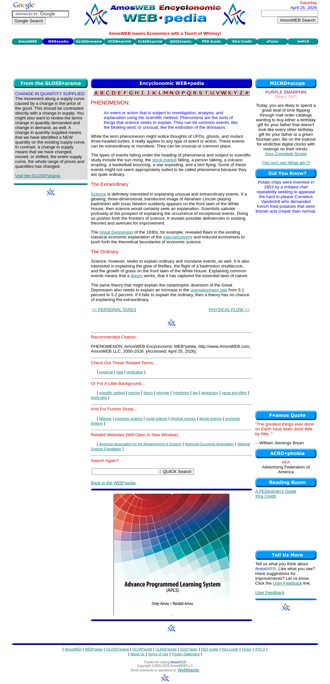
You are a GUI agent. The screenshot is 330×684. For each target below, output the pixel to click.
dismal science (210, 418)
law (195, 393)
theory (137, 275)
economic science (128, 418)
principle (162, 393)
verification (135, 372)
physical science (183, 418)
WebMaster (188, 670)
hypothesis (181, 393)
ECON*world (142, 649)
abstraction (209, 393)
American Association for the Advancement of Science (140, 444)
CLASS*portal (166, 649)
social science (156, 418)
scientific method (112, 393)
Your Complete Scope (285, 153)
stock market (164, 159)
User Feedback (287, 583)
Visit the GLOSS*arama (37, 175)
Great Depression (116, 232)
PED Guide (209, 649)
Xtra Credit (265, 496)
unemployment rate (208, 289)
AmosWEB (73, 649)
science (134, 393)
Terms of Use (158, 654)
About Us (138, 654)
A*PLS (260, 649)
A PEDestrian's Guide (275, 491)
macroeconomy (177, 237)
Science (98, 194)
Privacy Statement (185, 654)
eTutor (246, 649)
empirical (106, 372)
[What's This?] (286, 96)
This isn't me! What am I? (286, 162)
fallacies (105, 418)
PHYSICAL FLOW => (229, 309)
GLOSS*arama (117, 649)
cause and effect (234, 393)
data (119, 372)
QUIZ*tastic (189, 649)
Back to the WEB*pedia (113, 482)
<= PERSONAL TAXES (114, 309)
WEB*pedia (94, 649)
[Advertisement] (165, 60)
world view (99, 397)
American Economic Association (209, 444)
